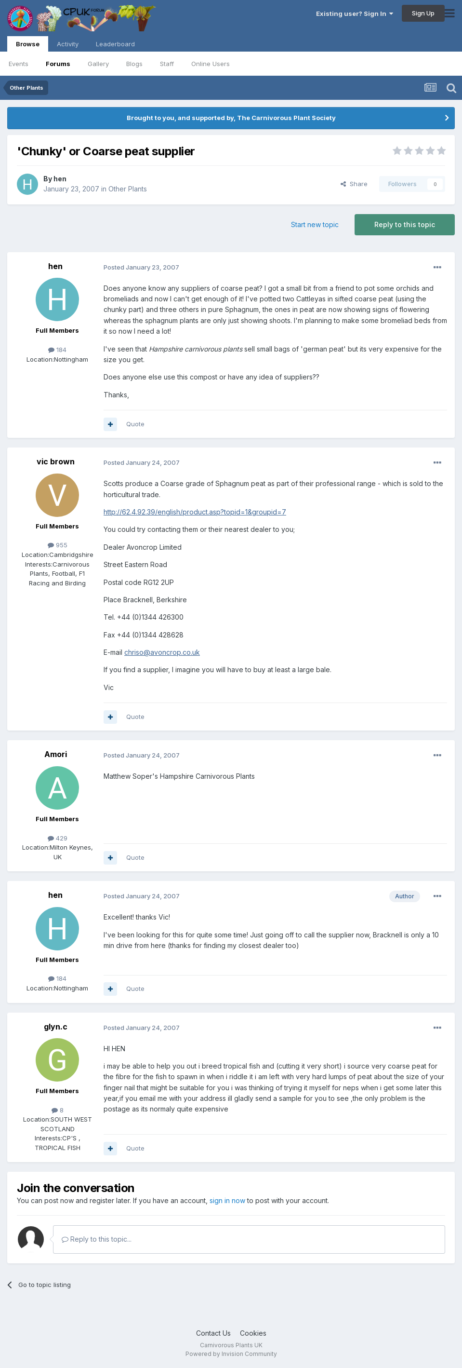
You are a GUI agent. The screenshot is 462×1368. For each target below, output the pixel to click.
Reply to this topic (404, 224)
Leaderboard (115, 44)
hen (59, 179)
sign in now (227, 1200)
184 (57, 349)
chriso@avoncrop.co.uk (162, 652)
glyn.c (55, 1026)
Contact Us (213, 1333)
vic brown (56, 461)
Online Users (210, 64)
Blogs (134, 64)
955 (57, 545)
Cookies (253, 1333)
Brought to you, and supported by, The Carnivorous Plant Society (231, 118)
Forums (58, 64)
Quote (135, 424)
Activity (68, 44)
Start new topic (315, 224)
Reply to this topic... (97, 1239)
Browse (28, 46)
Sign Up (423, 13)
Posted (141, 267)
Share (354, 184)
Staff (167, 64)
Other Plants (127, 189)
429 (57, 838)
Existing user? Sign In (354, 13)
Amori (55, 754)
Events (18, 64)
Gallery (98, 64)
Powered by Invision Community (231, 1353)
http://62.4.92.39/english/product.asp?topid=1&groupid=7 (195, 512)
